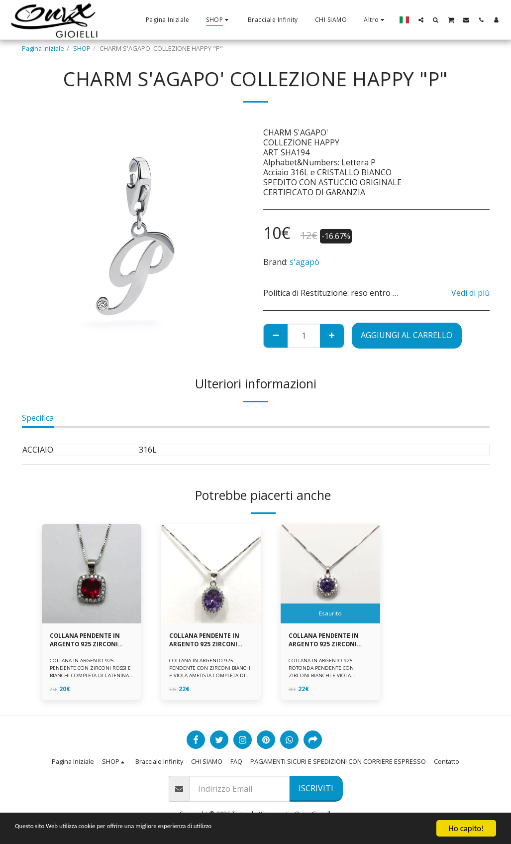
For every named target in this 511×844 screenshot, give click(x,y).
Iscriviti (316, 788)
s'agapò (304, 261)
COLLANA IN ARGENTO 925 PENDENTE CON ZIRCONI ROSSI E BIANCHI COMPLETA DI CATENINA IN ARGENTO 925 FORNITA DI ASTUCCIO (90, 677)
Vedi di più (470, 292)
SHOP (82, 48)
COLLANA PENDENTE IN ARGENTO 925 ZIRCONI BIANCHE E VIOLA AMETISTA (206, 640)
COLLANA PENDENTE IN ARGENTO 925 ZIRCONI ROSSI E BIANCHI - (87, 640)
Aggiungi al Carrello (406, 335)
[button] (421, 19)
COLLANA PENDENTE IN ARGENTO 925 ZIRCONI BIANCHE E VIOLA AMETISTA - (326, 640)
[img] (91, 573)
